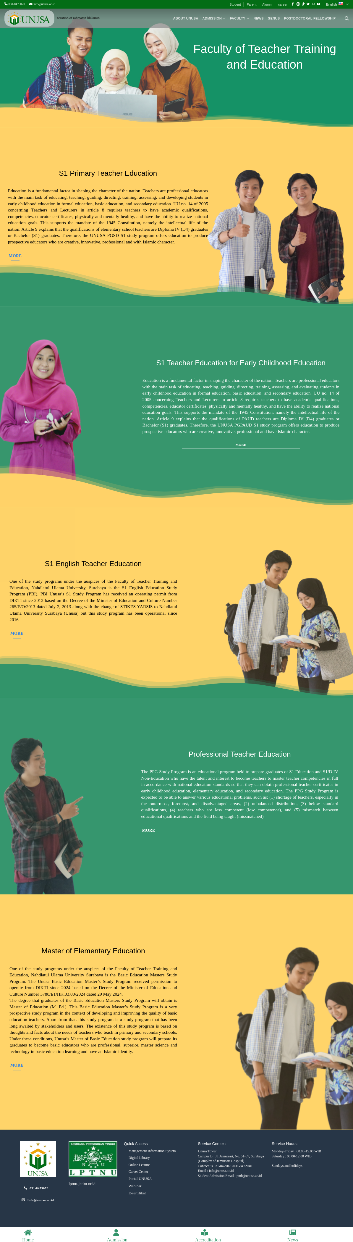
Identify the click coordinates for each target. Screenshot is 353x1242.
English (337, 4)
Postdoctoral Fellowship (310, 18)
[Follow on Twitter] (308, 4)
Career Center (138, 1172)
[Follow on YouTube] (318, 4)
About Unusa (185, 18)
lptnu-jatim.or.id (82, 1184)
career (283, 4)
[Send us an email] (313, 4)
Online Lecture (139, 1165)
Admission (214, 18)
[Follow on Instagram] (298, 4)
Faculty (239, 18)
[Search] (347, 18)
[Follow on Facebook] (292, 4)
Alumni (267, 4)
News (258, 18)
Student (235, 4)
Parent (251, 4)
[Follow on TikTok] (303, 4)
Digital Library (139, 1158)
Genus (274, 18)
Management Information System (152, 1151)
